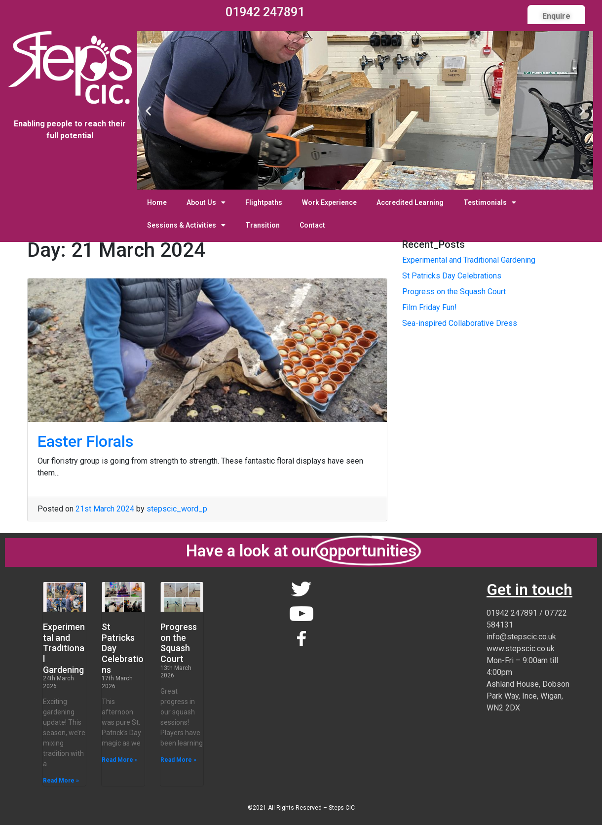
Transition (262, 225)
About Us (206, 202)
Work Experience (329, 202)
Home (157, 202)
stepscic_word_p (177, 508)
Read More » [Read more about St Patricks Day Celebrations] (120, 759)
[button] (338, 182)
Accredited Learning (410, 202)
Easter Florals (85, 441)
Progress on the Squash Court (454, 291)
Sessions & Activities (186, 225)
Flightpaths (263, 202)
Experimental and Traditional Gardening (468, 260)
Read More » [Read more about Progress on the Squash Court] (178, 759)
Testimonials (489, 202)
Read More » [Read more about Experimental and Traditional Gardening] (61, 780)
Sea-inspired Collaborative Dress (459, 323)
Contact (312, 225)
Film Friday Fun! (429, 307)
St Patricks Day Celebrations (451, 275)
